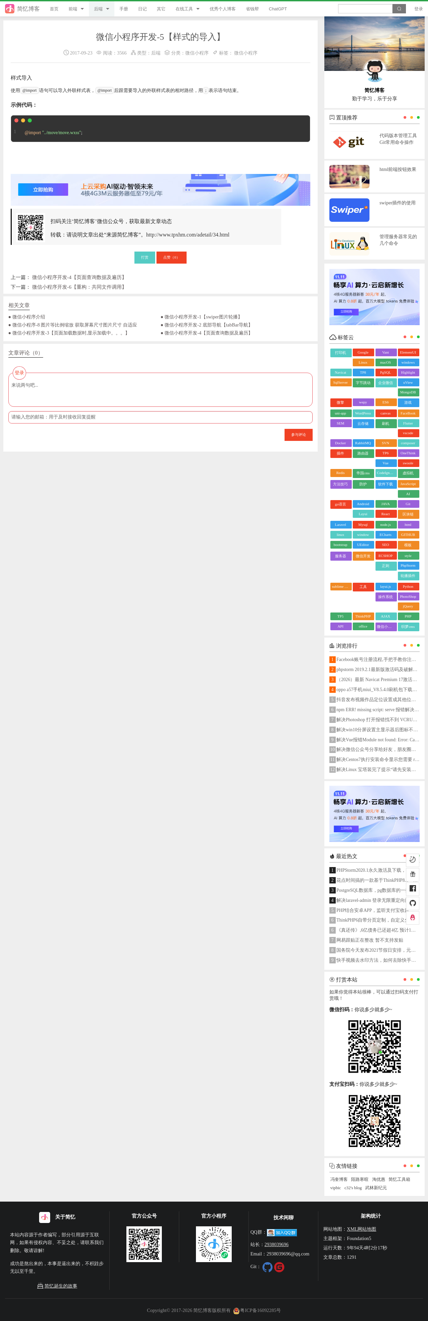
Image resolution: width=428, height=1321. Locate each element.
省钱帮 (252, 8)
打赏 (144, 257)
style (408, 556)
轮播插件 (408, 576)
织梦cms (408, 627)
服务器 (340, 556)
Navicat (340, 372)
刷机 (385, 423)
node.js (385, 525)
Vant (385, 352)
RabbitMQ (363, 443)
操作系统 (385, 597)
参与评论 (298, 435)
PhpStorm (408, 565)
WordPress (363, 413)
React (385, 514)
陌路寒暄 (359, 1179)
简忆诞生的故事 (57, 1286)
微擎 (340, 402)
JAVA (385, 504)
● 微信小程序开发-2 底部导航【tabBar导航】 (206, 324)
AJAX (385, 616)
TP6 (386, 453)
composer (408, 443)
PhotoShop (408, 596)
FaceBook (408, 413)
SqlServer (340, 382)
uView (408, 382)
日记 (142, 8)
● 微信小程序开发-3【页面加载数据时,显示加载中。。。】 (69, 333)
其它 (161, 8)
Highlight (408, 372)
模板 (408, 545)
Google (362, 352)
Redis (340, 473)
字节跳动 (363, 383)
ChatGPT (278, 8)
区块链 (408, 514)
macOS (385, 362)
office (363, 626)
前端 (73, 8)
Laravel (340, 525)
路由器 (362, 453)
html (408, 525)
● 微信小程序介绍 (26, 316)
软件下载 (385, 484)
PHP (408, 616)
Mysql (363, 525)
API (340, 626)
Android (363, 504)
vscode (408, 433)
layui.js (385, 586)
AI (408, 494)
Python (408, 586)
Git (408, 504)
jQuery (408, 606)
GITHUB (408, 535)
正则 (385, 566)
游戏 (408, 402)
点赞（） (171, 257)
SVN (385, 443)
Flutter (408, 423)
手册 (123, 8)
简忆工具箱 (399, 1179)
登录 (418, 8)
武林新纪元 (376, 1188)
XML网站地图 (361, 1229)
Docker (340, 443)
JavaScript (408, 484)
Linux (362, 362)
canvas (386, 413)
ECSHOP (386, 556)
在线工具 (184, 8)
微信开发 (363, 556)
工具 (363, 587)
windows (408, 362)
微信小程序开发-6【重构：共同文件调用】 (79, 287)
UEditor (363, 545)
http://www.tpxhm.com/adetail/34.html (187, 235)
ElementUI (408, 352)
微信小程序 (197, 53)
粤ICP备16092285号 (257, 1310)
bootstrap (340, 545)
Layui (363, 514)
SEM (340, 423)
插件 (340, 453)
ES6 (386, 402)
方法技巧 (340, 484)
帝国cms (363, 473)
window (363, 535)
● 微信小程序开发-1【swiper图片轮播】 (201, 316)
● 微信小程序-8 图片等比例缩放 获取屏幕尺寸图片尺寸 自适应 (72, 324)
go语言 (340, 504)
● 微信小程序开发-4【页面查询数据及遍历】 (206, 333)
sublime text (341, 586)
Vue (386, 463)
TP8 (363, 372)
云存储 (362, 423)
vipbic (335, 1188)
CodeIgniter (386, 473)
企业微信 (385, 383)
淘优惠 (378, 1179)
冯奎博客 (339, 1179)
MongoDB (408, 392)
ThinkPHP (362, 616)
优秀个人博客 (223, 8)
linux (340, 535)
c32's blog (353, 1188)
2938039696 (276, 1244)
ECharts (385, 535)
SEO (385, 545)
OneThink (408, 453)
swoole (408, 463)
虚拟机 (408, 473)
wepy (363, 402)
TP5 (340, 616)
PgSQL (385, 372)
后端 (98, 8)
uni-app (340, 413)
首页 (54, 8)
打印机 (340, 353)
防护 (363, 484)
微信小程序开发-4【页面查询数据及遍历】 (79, 277)
